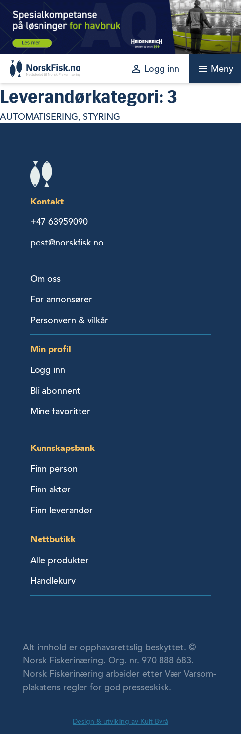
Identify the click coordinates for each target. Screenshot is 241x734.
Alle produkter (59, 560)
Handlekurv (53, 580)
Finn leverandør (61, 510)
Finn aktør (50, 489)
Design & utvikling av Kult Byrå (120, 721)
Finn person (54, 468)
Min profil (50, 349)
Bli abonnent (55, 390)
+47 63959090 (59, 221)
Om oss (45, 278)
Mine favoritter (60, 411)
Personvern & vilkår (69, 320)
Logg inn (47, 370)
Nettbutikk (53, 539)
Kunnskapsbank (62, 448)
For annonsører (61, 299)
